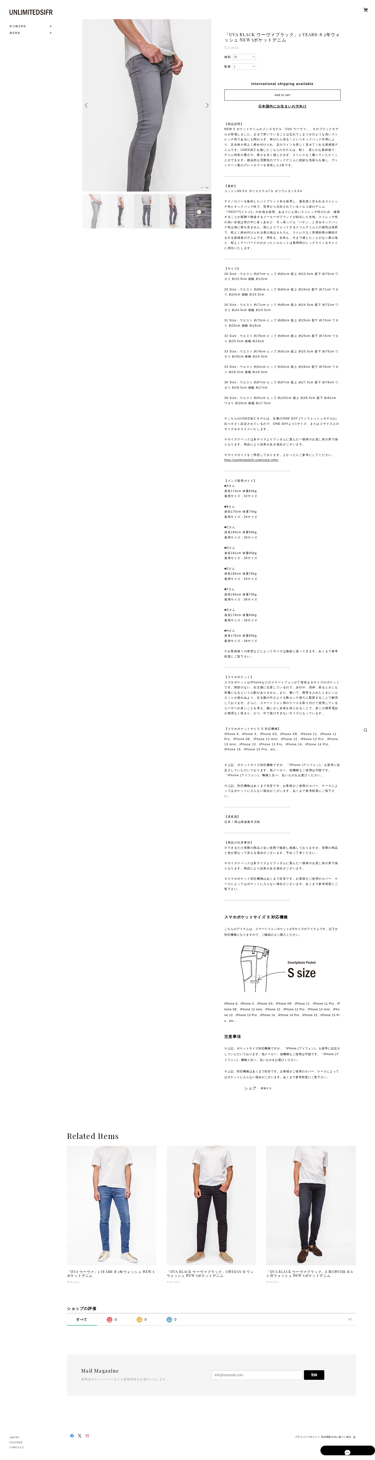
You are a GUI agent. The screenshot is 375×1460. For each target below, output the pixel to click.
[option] (146, 105)
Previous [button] (87, 105)
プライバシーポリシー (307, 1437)
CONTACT (17, 1447)
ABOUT (15, 1437)
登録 (314, 1375)
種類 (227, 57)
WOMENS (18, 26)
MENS (15, 32)
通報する (266, 1088)
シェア (250, 1088)
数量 (227, 66)
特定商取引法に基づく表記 (336, 1437)
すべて (82, 1319)
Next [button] (206, 105)
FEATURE (16, 1442)
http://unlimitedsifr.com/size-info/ (251, 460)
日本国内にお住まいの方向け (282, 106)
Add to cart (282, 95)
